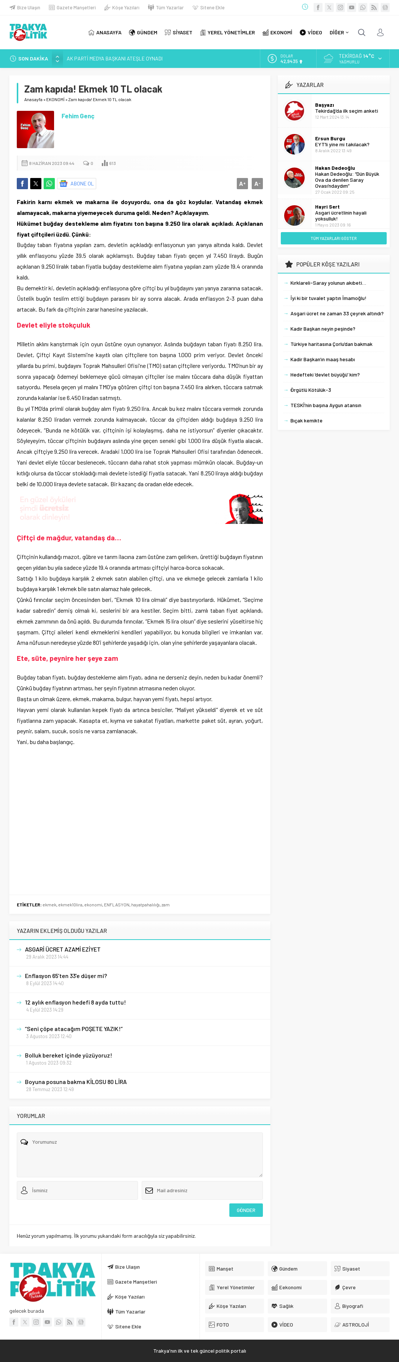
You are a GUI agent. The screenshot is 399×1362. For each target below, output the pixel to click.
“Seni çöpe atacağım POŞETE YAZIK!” (74, 1028)
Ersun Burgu (330, 138)
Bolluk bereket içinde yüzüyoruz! (68, 1055)
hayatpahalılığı (145, 904)
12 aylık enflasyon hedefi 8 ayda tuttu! (75, 1002)
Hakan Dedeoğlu (335, 168)
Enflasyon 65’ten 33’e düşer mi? (66, 975)
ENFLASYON (116, 904)
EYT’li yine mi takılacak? (342, 144)
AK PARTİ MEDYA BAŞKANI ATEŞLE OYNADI (115, 58)
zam (165, 904)
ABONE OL (82, 183)
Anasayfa (33, 99)
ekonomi (93, 904)
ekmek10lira (70, 904)
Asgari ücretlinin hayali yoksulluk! (341, 215)
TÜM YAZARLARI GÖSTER (334, 238)
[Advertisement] (140, 783)
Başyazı (324, 104)
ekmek (49, 904)
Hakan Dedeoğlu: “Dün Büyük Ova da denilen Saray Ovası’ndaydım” (347, 180)
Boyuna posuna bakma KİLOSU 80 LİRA (76, 1081)
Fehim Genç (78, 115)
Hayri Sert (327, 206)
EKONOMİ (55, 99)
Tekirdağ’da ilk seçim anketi (346, 110)
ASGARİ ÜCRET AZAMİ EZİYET (63, 949)
